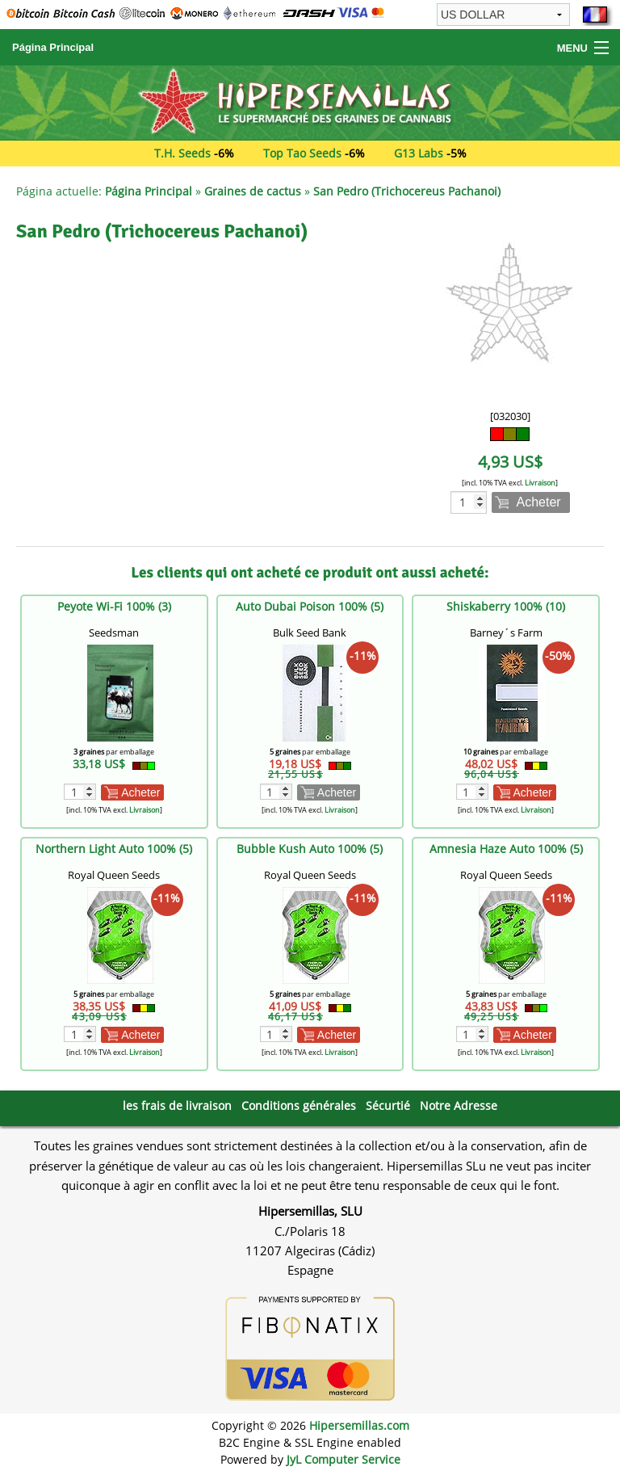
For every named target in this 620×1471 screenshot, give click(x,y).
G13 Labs (418, 153)
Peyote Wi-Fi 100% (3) (114, 606)
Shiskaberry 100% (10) (505, 606)
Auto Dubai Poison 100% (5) (309, 606)
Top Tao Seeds (302, 153)
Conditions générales (298, 1105)
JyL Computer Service (343, 1459)
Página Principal (53, 47)
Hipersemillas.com (359, 1425)
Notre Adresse (458, 1105)
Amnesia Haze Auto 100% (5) (506, 848)
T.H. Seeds (182, 153)
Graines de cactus (252, 191)
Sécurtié (388, 1105)
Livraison (540, 482)
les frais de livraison (177, 1105)
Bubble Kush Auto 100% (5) (310, 848)
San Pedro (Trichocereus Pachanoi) (407, 191)
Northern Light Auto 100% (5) (114, 848)
